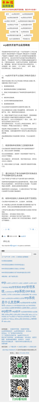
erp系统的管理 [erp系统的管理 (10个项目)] (25, 303)
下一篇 (33, 229)
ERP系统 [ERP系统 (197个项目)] (30, 291)
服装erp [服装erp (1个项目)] (31, 314)
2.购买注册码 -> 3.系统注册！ (27, 347)
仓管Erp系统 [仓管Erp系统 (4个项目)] (17, 314)
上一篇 (6, 229)
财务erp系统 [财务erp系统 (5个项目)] (19, 319)
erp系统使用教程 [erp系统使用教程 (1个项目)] (16, 294)
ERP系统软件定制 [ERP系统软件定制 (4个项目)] (19, 305)
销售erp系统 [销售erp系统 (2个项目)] (7, 321)
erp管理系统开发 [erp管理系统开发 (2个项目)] (9, 291)
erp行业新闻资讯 (14, 39)
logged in (14, 245)
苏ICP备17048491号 (9, 350)
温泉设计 (21, 339)
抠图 (3, 339)
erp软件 (23, 236)
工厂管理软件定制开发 (15, 333)
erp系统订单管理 (9, 21)
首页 (7, 14)
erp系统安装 (25, 32)
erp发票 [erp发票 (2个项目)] (8, 283)
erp (5, 236)
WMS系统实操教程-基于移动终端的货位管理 (16, 272)
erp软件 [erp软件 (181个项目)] (16, 311)
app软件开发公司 (23, 335)
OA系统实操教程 (7, 261)
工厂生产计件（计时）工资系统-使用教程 (15, 257)
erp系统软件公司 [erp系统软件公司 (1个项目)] (9, 305)
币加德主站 (26, 39)
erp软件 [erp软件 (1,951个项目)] (7, 311)
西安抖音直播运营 (7, 341)
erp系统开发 (28, 35)
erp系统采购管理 (12, 17)
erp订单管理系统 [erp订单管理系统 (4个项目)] (30, 305)
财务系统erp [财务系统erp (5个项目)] (27, 319)
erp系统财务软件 (26, 28)
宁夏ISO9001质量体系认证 (23, 341)
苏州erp (28, 331)
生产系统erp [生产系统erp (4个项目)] (10, 319)
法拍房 (27, 339)
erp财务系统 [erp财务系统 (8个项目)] (25, 308)
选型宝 (34, 337)
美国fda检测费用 (11, 339)
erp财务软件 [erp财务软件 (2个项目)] (33, 308)
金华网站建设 (19, 337)
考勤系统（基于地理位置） (10, 276)
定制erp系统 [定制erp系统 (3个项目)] (24, 314)
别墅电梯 (4, 343)
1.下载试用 (12, 347)
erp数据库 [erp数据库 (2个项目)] (25, 283)
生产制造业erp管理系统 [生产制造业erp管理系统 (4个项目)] (22, 316)
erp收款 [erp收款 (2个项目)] (20, 283)
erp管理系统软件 (7, 331)
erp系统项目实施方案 (14, 35)
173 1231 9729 (24, 353)
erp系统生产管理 (12, 25)
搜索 (3, 251)
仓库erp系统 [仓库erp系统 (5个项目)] (9, 314)
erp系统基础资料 (27, 14)
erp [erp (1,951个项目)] (4, 282)
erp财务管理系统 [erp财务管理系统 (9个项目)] (15, 308)
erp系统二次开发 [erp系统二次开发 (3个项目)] (7, 294)
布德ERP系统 (14, 329)
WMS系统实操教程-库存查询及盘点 (13, 265)
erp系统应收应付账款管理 (26, 21)
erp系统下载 (14, 32)
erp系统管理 (15, 14)
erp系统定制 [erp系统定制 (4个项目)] (9, 298)
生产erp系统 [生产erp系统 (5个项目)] (11, 316)
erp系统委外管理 (26, 25)
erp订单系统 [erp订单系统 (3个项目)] (5, 308)
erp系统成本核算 (12, 28)
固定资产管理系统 (7, 337)
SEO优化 (28, 337)
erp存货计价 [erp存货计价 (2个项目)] (14, 283)
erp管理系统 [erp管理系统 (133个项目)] (15, 287)
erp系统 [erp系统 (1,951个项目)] (20, 291)
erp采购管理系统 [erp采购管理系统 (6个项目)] (26, 312)
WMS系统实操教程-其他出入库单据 (13, 268)
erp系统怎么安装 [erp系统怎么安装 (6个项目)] (18, 298)
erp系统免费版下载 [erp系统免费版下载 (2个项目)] (26, 294)
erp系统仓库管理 (26, 17)
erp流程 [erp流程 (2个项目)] (31, 283)
